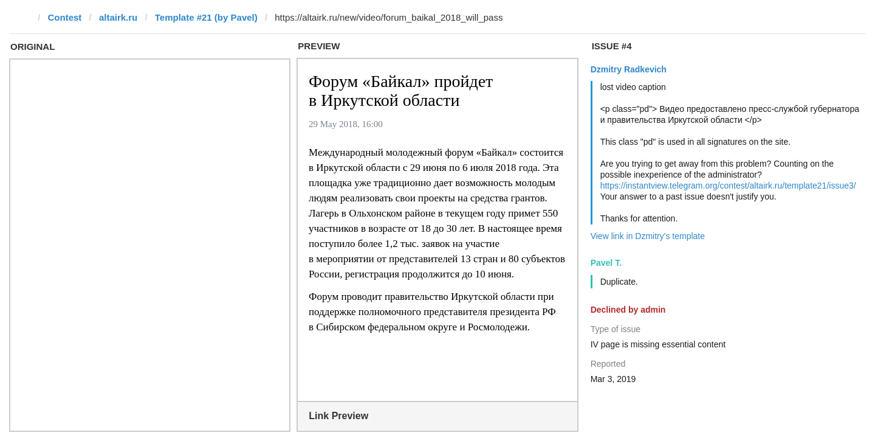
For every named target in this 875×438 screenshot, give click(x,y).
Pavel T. (606, 263)
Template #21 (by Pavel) (206, 17)
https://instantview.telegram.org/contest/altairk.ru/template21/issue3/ (728, 185)
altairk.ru (118, 17)
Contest (65, 17)
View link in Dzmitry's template (648, 236)
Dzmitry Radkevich (629, 69)
